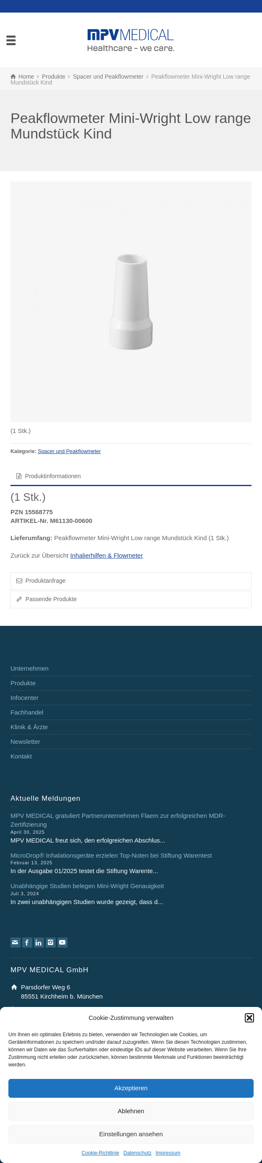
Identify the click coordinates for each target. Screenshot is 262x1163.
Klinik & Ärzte (29, 726)
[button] (249, 1018)
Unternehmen (29, 668)
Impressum (168, 1153)
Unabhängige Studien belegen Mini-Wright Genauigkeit (87, 885)
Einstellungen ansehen (131, 1133)
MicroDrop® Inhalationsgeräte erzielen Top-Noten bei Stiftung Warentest (111, 855)
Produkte (23, 683)
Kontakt (21, 756)
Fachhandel (26, 712)
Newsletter (25, 741)
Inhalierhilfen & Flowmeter (106, 555)
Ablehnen (131, 1110)
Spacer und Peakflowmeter (69, 451)
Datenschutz (138, 1153)
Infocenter (24, 697)
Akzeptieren (131, 1087)
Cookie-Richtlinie (100, 1153)
